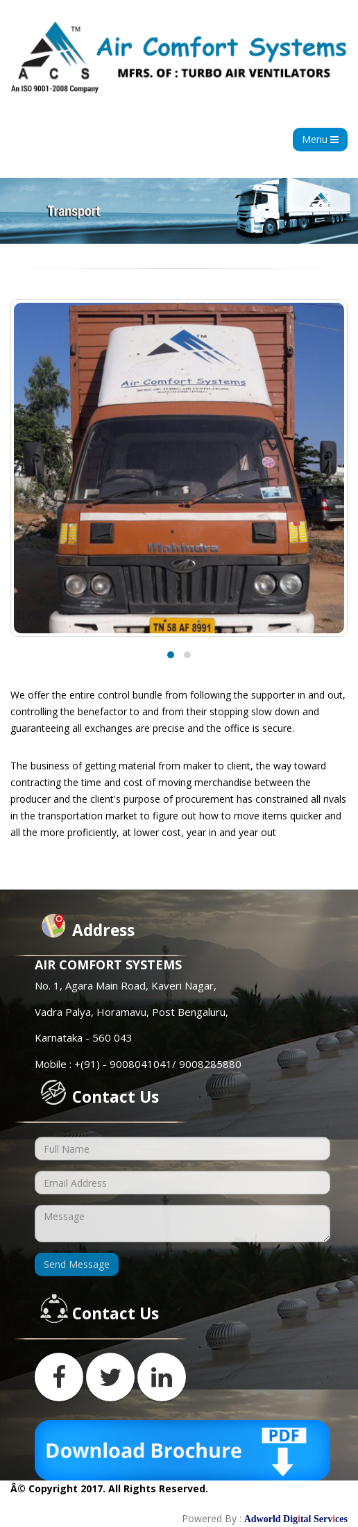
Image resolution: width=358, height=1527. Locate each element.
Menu (320, 139)
